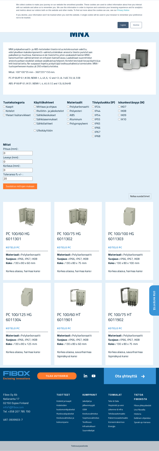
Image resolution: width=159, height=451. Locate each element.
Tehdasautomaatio (116, 414)
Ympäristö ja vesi (116, 405)
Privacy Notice (123, 10)
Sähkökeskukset (45, 115)
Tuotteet (63, 395)
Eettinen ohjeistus (142, 418)
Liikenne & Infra (115, 410)
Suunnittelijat (88, 431)
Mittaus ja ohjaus (45, 106)
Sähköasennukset (45, 119)
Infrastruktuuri (88, 426)
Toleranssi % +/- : (13, 174)
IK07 (122, 106)
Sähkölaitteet (43, 123)
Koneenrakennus (116, 422)
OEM (84, 410)
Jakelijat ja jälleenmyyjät (88, 403)
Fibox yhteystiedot (142, 406)
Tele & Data (113, 401)
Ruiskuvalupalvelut (65, 414)
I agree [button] (123, 25)
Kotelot (8, 110)
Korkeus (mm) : (11, 165)
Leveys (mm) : (11, 157)
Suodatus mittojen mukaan (20, 186)
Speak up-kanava (142, 422)
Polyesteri (74, 110)
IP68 (96, 136)
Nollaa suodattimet (140, 196)
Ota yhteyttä (154, 300)
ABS (71, 115)
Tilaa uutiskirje (57, 376)
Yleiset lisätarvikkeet (17, 115)
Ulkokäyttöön (43, 130)
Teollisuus (87, 422)
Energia (111, 426)
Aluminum (74, 119)
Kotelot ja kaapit (64, 401)
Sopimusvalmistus (90, 418)
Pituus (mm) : (10, 148)
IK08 (122, 110)
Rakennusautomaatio (118, 418)
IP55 (96, 119)
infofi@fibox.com (13, 407)
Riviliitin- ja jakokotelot (49, 110)
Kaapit (8, 106)
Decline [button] (136, 25)
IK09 (122, 115)
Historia (137, 414)
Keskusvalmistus (90, 414)
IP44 (96, 110)
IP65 (96, 123)
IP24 (96, 106)
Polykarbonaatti (78, 106)
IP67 (96, 131)
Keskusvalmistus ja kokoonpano (65, 420)
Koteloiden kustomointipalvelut (66, 407)
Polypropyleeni (77, 123)
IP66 (96, 127)
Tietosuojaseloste (79, 446)
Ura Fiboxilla (139, 410)
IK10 (122, 119)
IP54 (96, 115)
